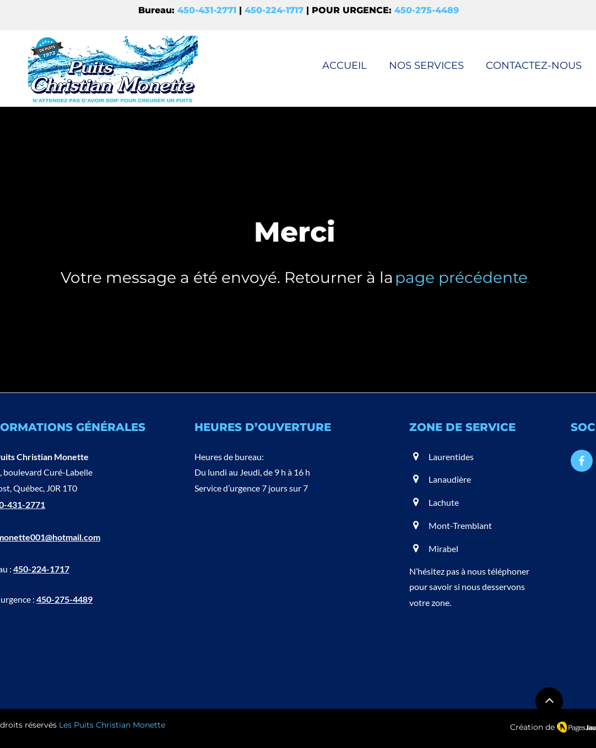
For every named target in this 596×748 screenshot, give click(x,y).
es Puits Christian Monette (114, 725)
